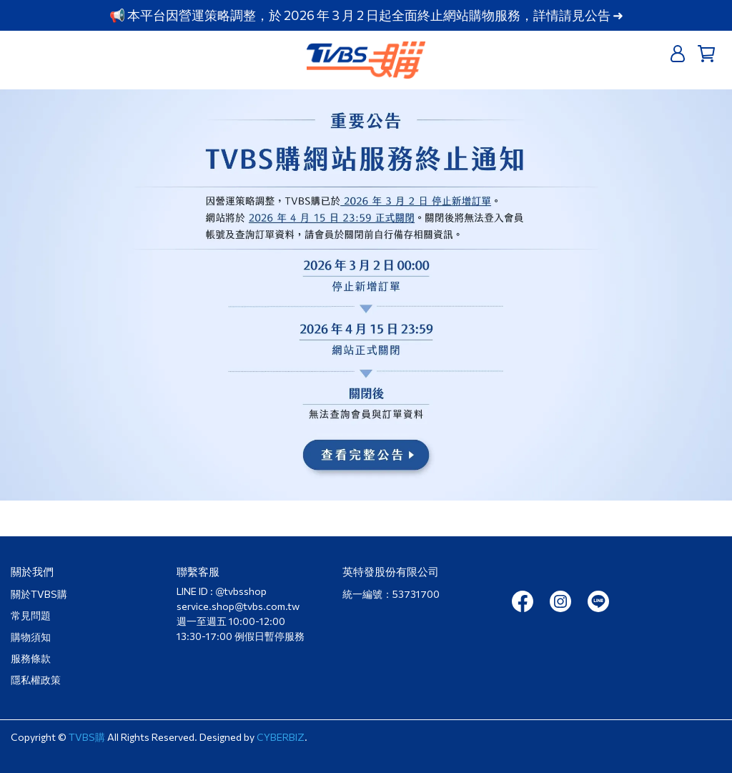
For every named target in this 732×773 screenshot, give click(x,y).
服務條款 (31, 658)
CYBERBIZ (281, 737)
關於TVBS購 (39, 594)
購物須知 (31, 637)
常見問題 (31, 615)
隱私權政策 (36, 680)
